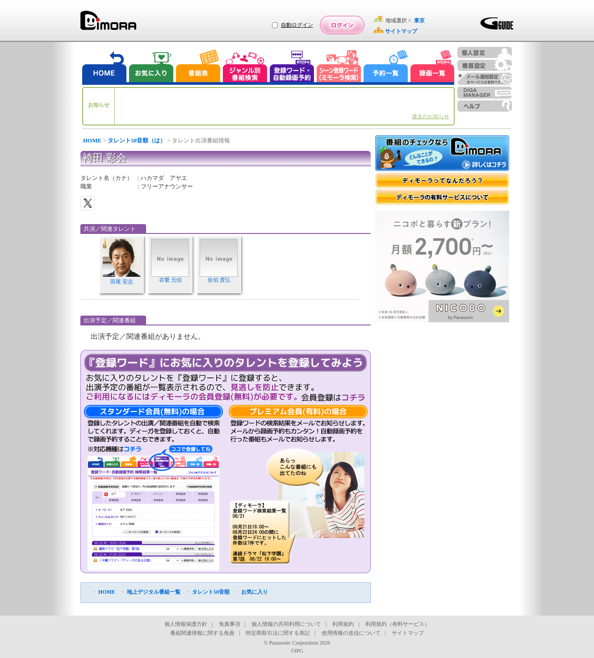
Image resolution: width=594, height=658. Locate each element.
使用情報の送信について (351, 633)
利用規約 (343, 624)
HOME (92, 140)
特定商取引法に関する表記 (278, 633)
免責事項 (229, 624)
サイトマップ (408, 633)
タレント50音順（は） (137, 140)
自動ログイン (297, 25)
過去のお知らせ (430, 116)
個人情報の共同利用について (286, 624)
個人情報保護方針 (185, 624)
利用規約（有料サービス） (397, 624)
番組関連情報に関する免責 (202, 633)
